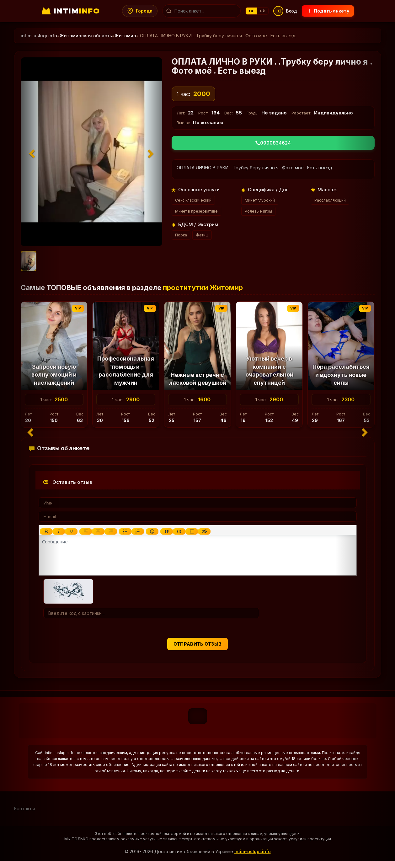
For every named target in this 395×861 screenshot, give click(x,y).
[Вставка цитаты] (166, 531)
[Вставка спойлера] (191, 531)
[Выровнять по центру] (98, 531)
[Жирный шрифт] (46, 531)
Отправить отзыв (197, 644)
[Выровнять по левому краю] (85, 531)
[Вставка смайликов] (152, 531)
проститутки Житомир (203, 287)
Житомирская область (86, 35)
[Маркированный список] (125, 531)
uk (262, 10)
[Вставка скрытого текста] (204, 531)
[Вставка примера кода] (179, 531)
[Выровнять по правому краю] (110, 531)
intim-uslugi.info (252, 851)
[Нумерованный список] (137, 531)
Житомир (125, 35)
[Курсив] (58, 531)
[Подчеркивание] (71, 531)
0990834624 (273, 143)
